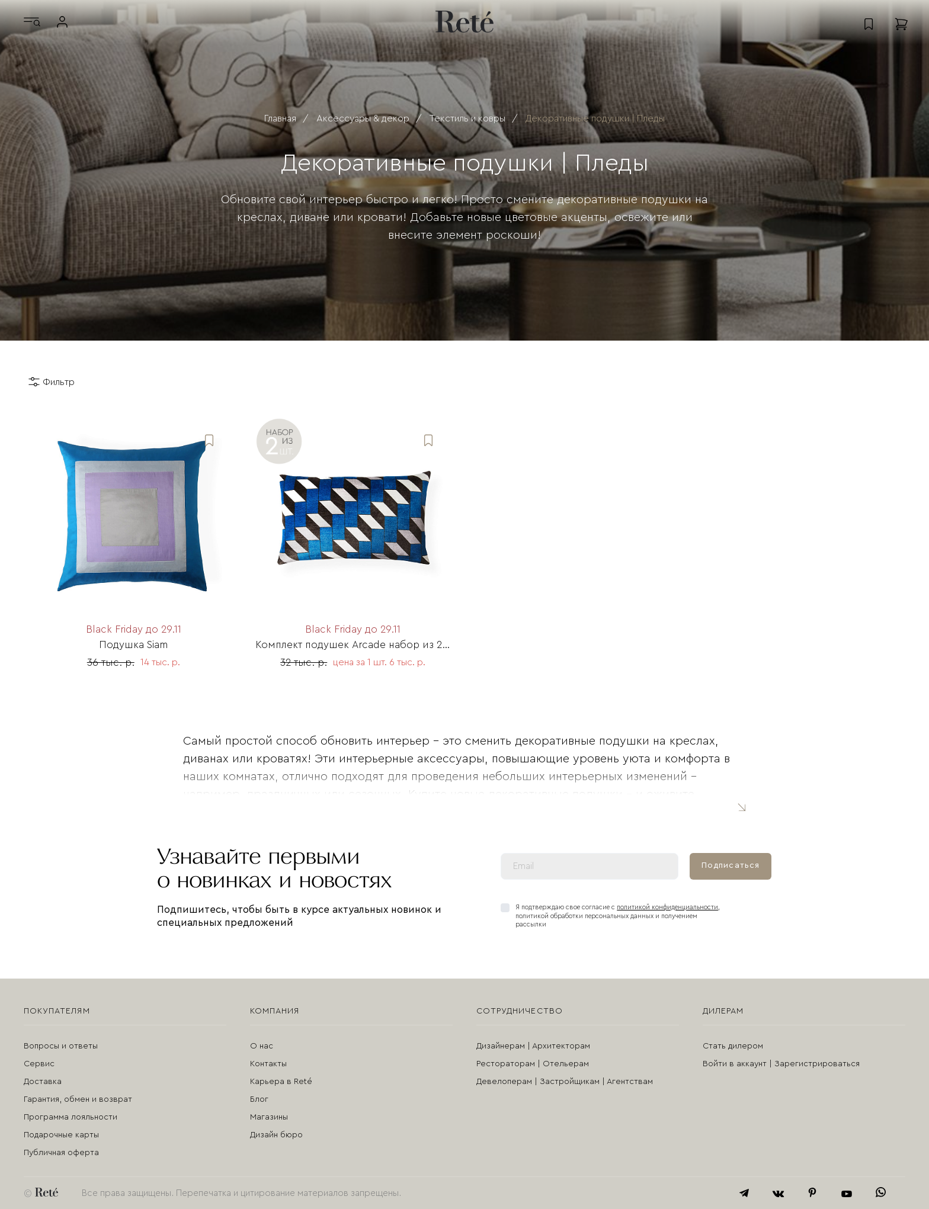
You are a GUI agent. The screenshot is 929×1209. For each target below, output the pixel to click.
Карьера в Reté (281, 1081)
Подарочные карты (61, 1135)
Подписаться (730, 865)
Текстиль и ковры (467, 118)
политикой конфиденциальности (667, 907)
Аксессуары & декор (362, 118)
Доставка (43, 1081)
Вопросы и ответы (61, 1046)
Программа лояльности (70, 1117)
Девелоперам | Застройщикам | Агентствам (564, 1081)
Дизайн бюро (276, 1135)
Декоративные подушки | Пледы (595, 118)
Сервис (39, 1064)
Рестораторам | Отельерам (532, 1064)
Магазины (269, 1117)
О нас (261, 1046)
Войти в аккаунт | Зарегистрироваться (781, 1064)
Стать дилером (733, 1046)
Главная (280, 118)
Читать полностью (741, 806)
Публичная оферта (61, 1153)
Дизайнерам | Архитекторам (533, 1046)
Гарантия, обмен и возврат (78, 1099)
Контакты (268, 1064)
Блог (259, 1099)
